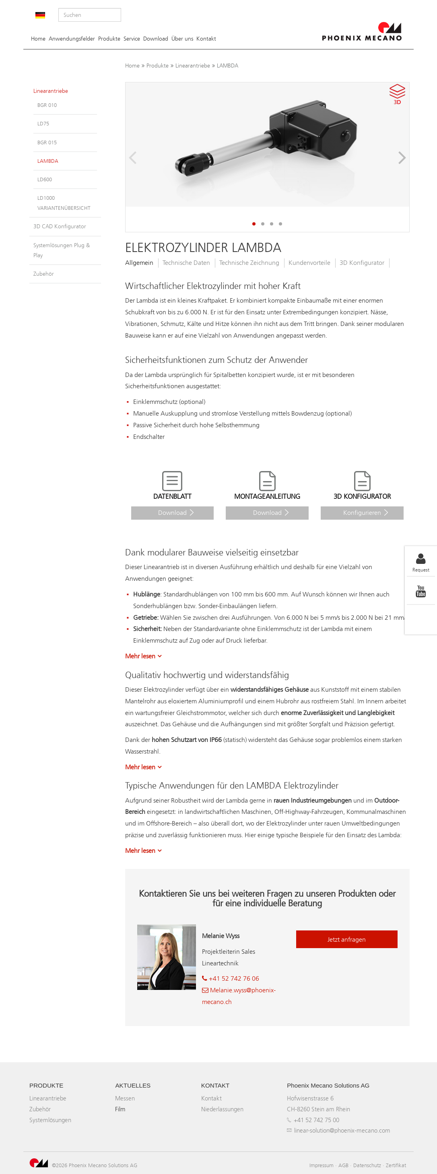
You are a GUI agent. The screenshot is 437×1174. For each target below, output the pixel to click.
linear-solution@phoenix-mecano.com (342, 1130)
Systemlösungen (50, 1120)
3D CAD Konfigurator (59, 226)
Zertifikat (396, 1165)
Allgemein (139, 262)
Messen (125, 1098)
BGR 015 (47, 142)
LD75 (43, 124)
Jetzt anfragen (347, 939)
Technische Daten (186, 262)
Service (132, 38)
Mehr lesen (140, 656)
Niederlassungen (222, 1109)
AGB (343, 1165)
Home (38, 38)
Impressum (321, 1165)
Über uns (182, 38)
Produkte (109, 38)
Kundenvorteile (309, 262)
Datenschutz (367, 1165)
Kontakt (206, 38)
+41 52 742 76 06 (230, 978)
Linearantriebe (192, 65)
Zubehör (43, 273)
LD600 (44, 179)
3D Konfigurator (362, 262)
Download (155, 38)
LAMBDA (227, 65)
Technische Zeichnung (249, 262)
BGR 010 (47, 105)
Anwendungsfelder (72, 38)
